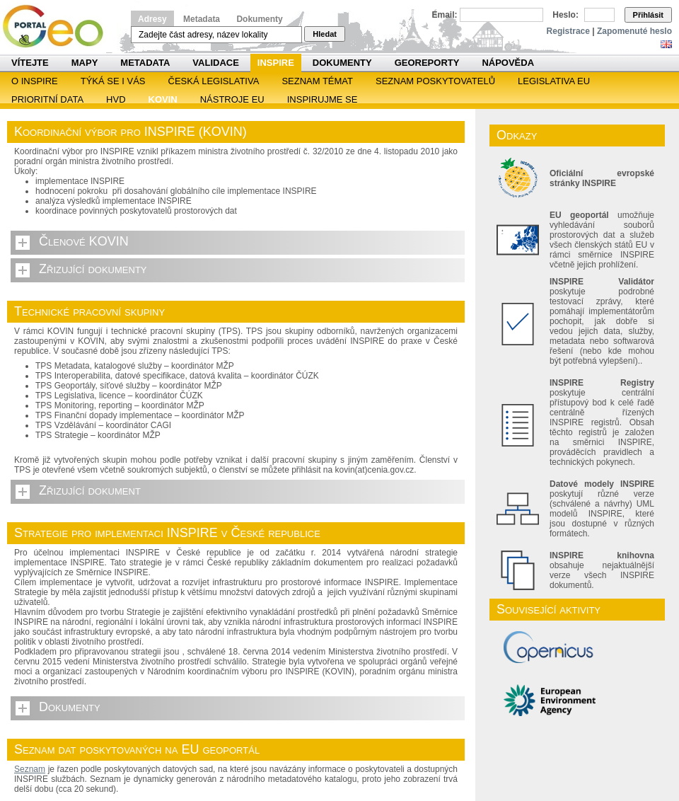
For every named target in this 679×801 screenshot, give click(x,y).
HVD (115, 99)
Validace (215, 62)
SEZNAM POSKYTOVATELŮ (435, 81)
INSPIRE (275, 62)
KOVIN (163, 99)
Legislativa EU (554, 81)
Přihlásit (648, 15)
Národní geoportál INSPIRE (58, 26)
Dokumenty (259, 19)
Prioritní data (47, 99)
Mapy (84, 62)
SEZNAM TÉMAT (317, 81)
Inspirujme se (322, 99)
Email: (445, 15)
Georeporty (427, 62)
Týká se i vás (113, 81)
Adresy (152, 19)
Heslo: (565, 15)
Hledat (325, 34)
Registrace (568, 31)
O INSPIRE (34, 81)
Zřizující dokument (90, 490)
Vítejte (30, 62)
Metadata (201, 19)
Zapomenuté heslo (634, 31)
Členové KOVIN (84, 241)
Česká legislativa (214, 81)
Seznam (29, 769)
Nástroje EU (232, 99)
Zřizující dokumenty (93, 269)
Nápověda (508, 62)
